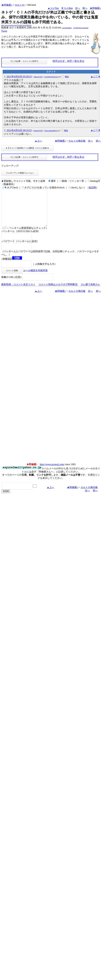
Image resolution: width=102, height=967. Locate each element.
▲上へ (38, 141)
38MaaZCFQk (38, 77)
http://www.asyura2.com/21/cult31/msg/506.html (16, 25)
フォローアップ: (10, 165)
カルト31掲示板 (77, 141)
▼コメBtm (67, 8)
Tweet (4, 31)
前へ (84, 8)
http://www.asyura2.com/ (52, 471)
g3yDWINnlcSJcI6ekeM (80, 28)
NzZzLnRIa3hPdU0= (50, 130)
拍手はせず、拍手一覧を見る (68, 61)
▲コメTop (53, 8)
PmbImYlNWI (38, 130)
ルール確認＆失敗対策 (35, 277)
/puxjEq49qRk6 (66, 28)
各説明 (92, 187)
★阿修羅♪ (6, 5)
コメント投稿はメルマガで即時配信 (58, 291)
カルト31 (20, 5)
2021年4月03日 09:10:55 (19, 130)
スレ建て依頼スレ (90, 291)
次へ (77, 8)
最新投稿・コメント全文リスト (18, 291)
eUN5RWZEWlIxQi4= (51, 77)
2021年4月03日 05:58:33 (19, 76)
